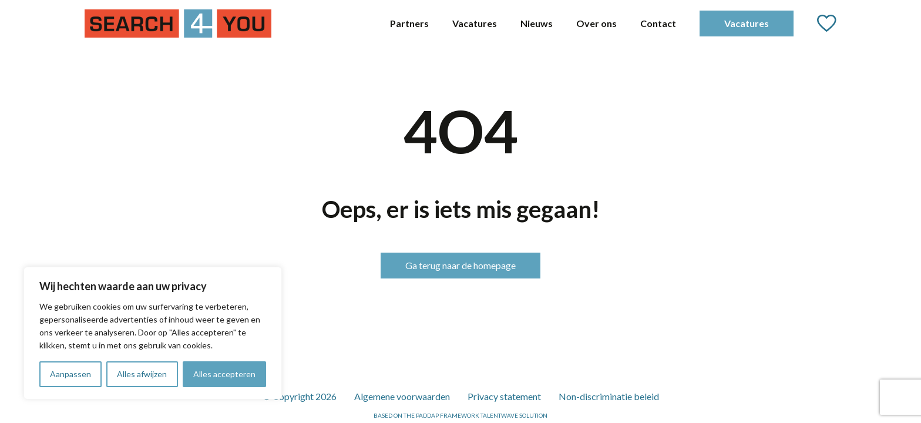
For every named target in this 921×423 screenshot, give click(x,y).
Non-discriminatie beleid (609, 396)
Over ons (596, 23)
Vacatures (474, 23)
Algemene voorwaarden (402, 396)
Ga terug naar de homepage (460, 265)
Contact (658, 23)
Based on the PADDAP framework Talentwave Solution (460, 415)
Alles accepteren (224, 374)
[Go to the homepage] (178, 23)
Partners (409, 23)
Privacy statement (504, 396)
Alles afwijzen (142, 374)
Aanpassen (70, 374)
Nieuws (536, 23)
